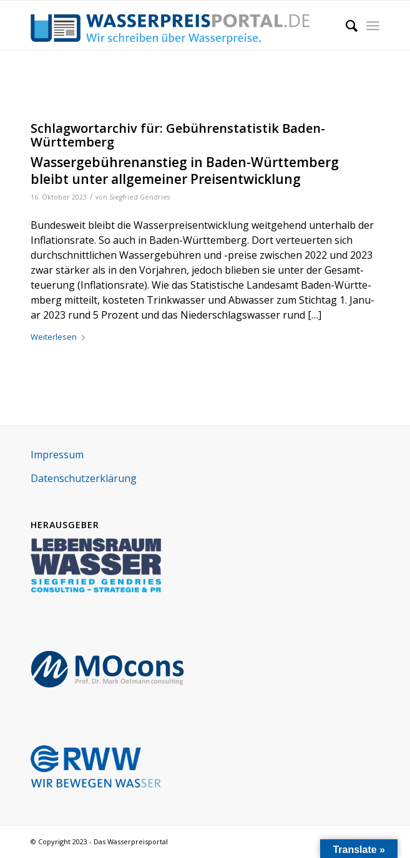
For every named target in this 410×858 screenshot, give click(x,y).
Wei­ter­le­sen (60, 336)
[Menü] (372, 26)
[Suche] (345, 26)
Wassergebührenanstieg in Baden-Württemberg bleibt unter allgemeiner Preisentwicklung (185, 170)
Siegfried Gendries (139, 197)
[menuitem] (345, 26)
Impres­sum (57, 454)
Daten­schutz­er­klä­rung (84, 478)
